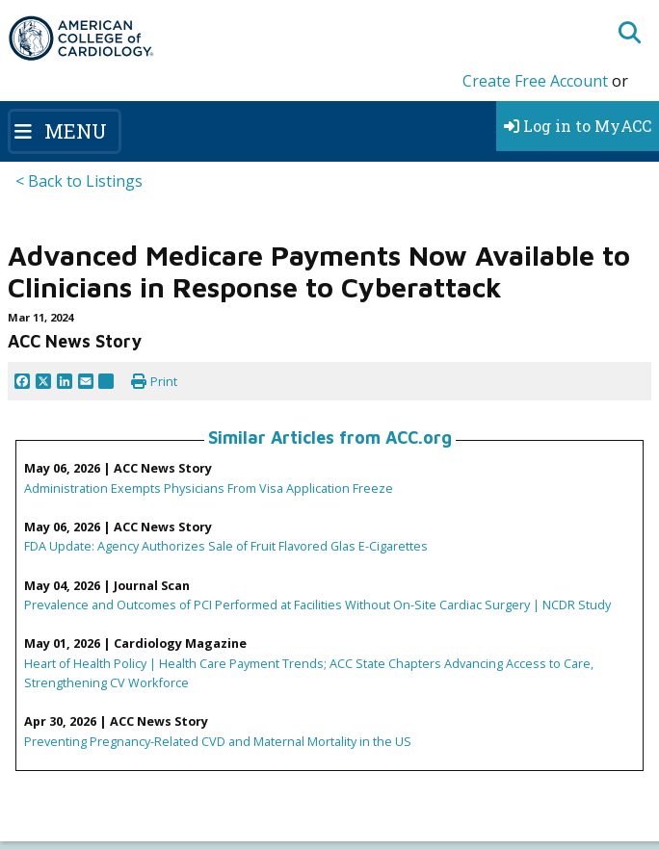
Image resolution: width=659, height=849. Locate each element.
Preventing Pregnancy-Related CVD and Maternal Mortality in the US (217, 741)
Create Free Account (535, 80)
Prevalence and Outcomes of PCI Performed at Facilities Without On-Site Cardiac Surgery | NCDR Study (317, 604)
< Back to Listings (79, 181)
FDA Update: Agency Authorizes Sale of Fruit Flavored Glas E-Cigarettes (226, 545)
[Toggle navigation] (64, 131)
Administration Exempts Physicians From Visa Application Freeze (208, 488)
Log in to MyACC (577, 126)
